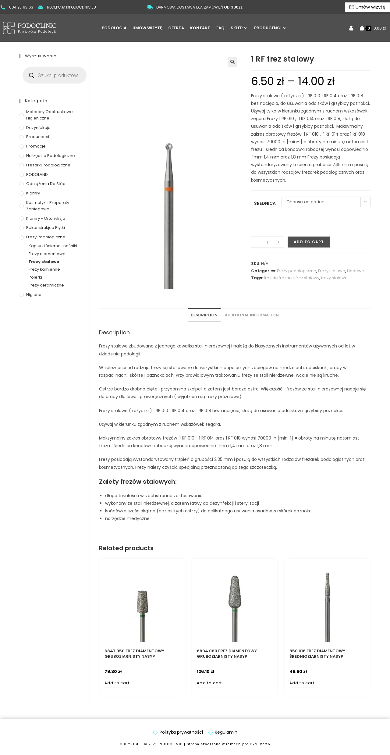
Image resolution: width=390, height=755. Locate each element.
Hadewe (355, 271)
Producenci (37, 137)
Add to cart (309, 241)
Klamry (33, 193)
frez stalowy (307, 278)
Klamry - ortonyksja (45, 218)
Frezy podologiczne (296, 271)
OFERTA (176, 28)
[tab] (204, 315)
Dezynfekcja (38, 127)
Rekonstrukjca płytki (45, 227)
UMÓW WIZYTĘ (147, 28)
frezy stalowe (334, 278)
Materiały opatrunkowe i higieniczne (50, 115)
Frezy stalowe (331, 271)
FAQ (220, 28)
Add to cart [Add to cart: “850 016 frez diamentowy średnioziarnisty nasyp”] (301, 683)
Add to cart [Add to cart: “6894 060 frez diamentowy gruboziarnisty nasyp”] (209, 683)
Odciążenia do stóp (46, 184)
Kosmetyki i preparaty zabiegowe (47, 206)
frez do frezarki (279, 278)
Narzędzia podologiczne (50, 155)
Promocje (36, 146)
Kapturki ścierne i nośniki (53, 246)
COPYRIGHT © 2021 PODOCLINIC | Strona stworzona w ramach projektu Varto (195, 744)
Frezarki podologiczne (48, 165)
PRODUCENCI (269, 28)
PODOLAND (37, 174)
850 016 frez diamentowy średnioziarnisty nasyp (317, 653)
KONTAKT (200, 28)
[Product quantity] (267, 242)
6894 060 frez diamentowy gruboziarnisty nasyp (227, 653)
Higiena (33, 294)
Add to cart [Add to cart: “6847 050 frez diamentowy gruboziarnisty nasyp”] (117, 683)
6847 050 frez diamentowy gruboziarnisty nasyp (134, 653)
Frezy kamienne (44, 269)
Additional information (252, 315)
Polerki (35, 277)
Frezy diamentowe (47, 254)
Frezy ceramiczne (46, 285)
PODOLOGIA (114, 28)
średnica (265, 203)
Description (204, 315)
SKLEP (238, 28)
